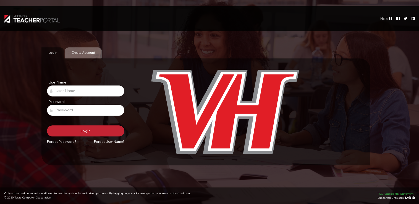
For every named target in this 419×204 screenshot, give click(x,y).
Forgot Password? (61, 141)
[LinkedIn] (413, 19)
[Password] (85, 110)
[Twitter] (405, 19)
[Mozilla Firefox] (406, 198)
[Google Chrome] (410, 198)
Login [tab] (52, 52)
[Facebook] (398, 19)
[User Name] (85, 90)
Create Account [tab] (83, 52)
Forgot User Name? (109, 141)
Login (86, 131)
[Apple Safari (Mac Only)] (413, 198)
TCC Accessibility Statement (395, 194)
